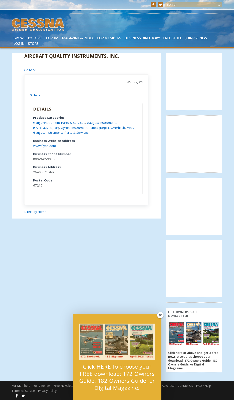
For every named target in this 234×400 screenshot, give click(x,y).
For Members (109, 38)
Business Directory (142, 38)
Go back (29, 70)
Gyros (65, 127)
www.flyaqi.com (44, 146)
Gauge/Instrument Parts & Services (59, 122)
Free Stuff (172, 38)
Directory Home (35, 212)
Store (33, 44)
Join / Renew (196, 38)
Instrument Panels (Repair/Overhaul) (98, 127)
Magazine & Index (78, 38)
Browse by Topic (28, 38)
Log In (18, 44)
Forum (52, 38)
